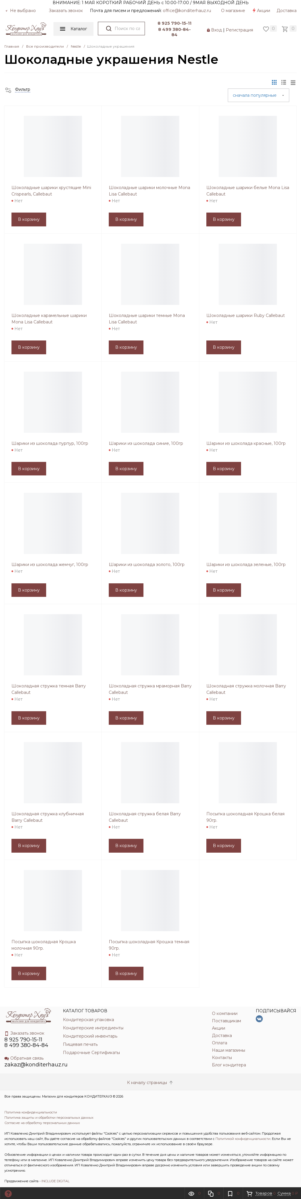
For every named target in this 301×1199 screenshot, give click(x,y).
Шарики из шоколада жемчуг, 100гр (49, 564)
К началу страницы (150, 1082)
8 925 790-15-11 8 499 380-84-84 (26, 1042)
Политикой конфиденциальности (242, 1139)
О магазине (233, 10)
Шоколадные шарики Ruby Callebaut (245, 315)
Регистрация (239, 30)
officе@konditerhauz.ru (187, 10)
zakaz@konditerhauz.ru (36, 1064)
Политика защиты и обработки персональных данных (48, 1117)
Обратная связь (24, 1058)
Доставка (287, 10)
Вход (216, 30)
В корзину (29, 219)
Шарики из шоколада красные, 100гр (246, 443)
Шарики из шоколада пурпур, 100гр (49, 443)
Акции (261, 10)
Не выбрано (20, 10)
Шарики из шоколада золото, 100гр (147, 564)
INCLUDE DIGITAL (55, 1181)
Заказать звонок (66, 10)
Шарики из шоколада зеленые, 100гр (246, 564)
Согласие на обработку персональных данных (42, 1123)
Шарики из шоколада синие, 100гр (146, 443)
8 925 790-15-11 (174, 23)
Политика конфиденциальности (30, 1112)
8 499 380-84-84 (174, 32)
